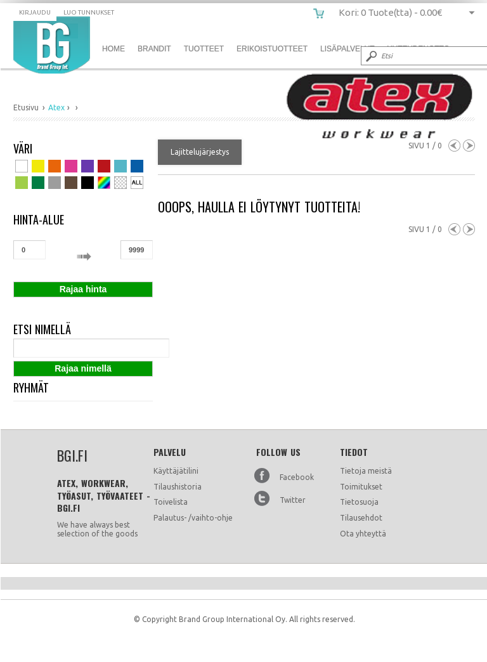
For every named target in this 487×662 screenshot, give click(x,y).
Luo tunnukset (88, 12)
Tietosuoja (359, 502)
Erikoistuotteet (272, 48)
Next (469, 146)
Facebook (297, 477)
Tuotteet (204, 48)
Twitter (293, 500)
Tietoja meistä (366, 471)
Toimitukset (361, 487)
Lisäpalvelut (347, 48)
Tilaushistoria (177, 487)
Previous (454, 146)
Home (113, 48)
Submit (370, 56)
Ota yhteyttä (363, 533)
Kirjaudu (35, 12)
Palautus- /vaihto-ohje (193, 518)
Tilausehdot (361, 518)
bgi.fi (51, 45)
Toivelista (170, 502)
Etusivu (26, 107)
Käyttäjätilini (175, 471)
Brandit (154, 48)
